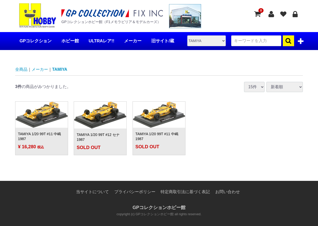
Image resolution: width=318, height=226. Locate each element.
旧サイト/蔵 (162, 40)
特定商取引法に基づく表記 (185, 192)
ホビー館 (70, 40)
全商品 (21, 69)
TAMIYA (59, 69)
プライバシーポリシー (134, 192)
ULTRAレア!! (101, 40)
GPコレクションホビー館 (159, 207)
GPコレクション (36, 40)
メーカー (132, 40)
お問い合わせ (227, 192)
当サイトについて (92, 192)
